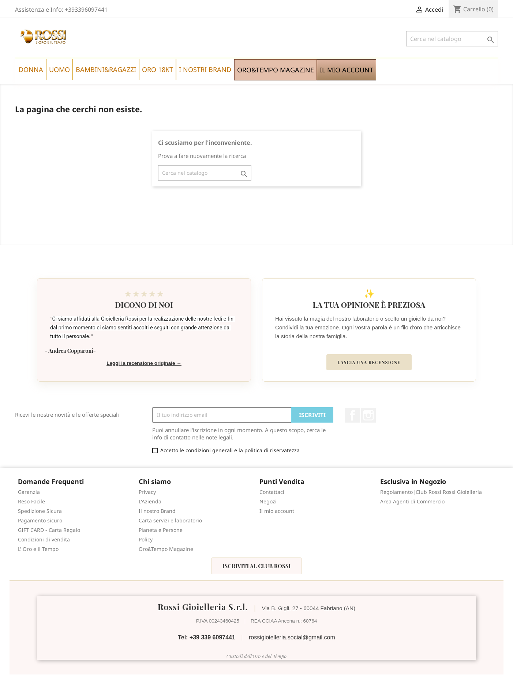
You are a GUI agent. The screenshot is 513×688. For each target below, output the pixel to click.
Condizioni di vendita (44, 539)
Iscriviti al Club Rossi (256, 566)
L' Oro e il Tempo (38, 548)
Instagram (368, 415)
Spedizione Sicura (40, 510)
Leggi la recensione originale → (143, 363)
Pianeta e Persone (161, 529)
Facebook (352, 415)
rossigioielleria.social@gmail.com (292, 637)
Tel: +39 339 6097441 (206, 637)
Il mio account (276, 510)
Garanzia (29, 491)
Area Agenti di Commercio (412, 501)
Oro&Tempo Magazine (166, 548)
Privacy (147, 491)
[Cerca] (452, 38)
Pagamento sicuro (40, 520)
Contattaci (271, 491)
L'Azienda (150, 501)
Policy (146, 539)
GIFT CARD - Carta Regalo (49, 529)
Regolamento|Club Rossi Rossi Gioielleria (431, 491)
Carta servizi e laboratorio (170, 520)
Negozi (268, 501)
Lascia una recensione (368, 362)
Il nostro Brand (157, 510)
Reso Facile (31, 501)
